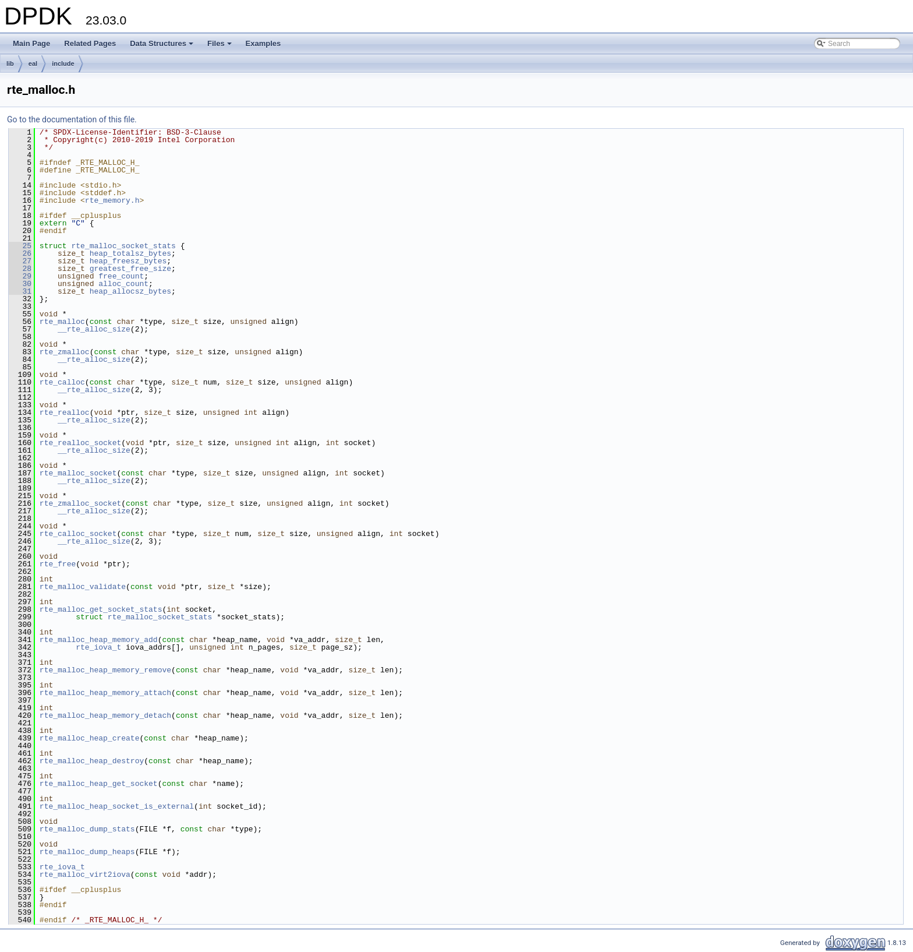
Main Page (31, 43)
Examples (263, 43)
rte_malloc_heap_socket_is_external (117, 806)
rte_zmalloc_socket (80, 503)
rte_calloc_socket (78, 533)
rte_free (58, 564)
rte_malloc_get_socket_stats (101, 609)
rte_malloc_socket (78, 473)
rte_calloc (62, 382)
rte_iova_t (98, 647)
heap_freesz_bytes (128, 261)
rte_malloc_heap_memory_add (99, 639)
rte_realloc (65, 412)
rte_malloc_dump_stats (87, 829)
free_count (121, 276)
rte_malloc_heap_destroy (92, 761)
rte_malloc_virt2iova (85, 874)
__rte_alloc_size (94, 329)
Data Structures (162, 46)
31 (20, 291)
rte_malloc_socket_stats (123, 246)
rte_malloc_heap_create (90, 738)
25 (20, 246)
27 (20, 261)
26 (20, 253)
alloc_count (123, 283)
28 (20, 268)
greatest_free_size (130, 268)
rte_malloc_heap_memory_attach (105, 692)
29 (20, 276)
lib (10, 63)
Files (220, 46)
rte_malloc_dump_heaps (87, 852)
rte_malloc (62, 321)
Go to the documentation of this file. (72, 119)
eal (33, 63)
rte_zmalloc (65, 352)
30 (20, 283)
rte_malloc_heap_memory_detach (105, 715)
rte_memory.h (112, 200)
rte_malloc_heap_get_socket (99, 783)
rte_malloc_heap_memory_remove (105, 670)
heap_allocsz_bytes (130, 291)
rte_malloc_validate (83, 586)
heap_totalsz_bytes (130, 253)
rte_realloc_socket (80, 443)
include (63, 63)
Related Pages (90, 43)
